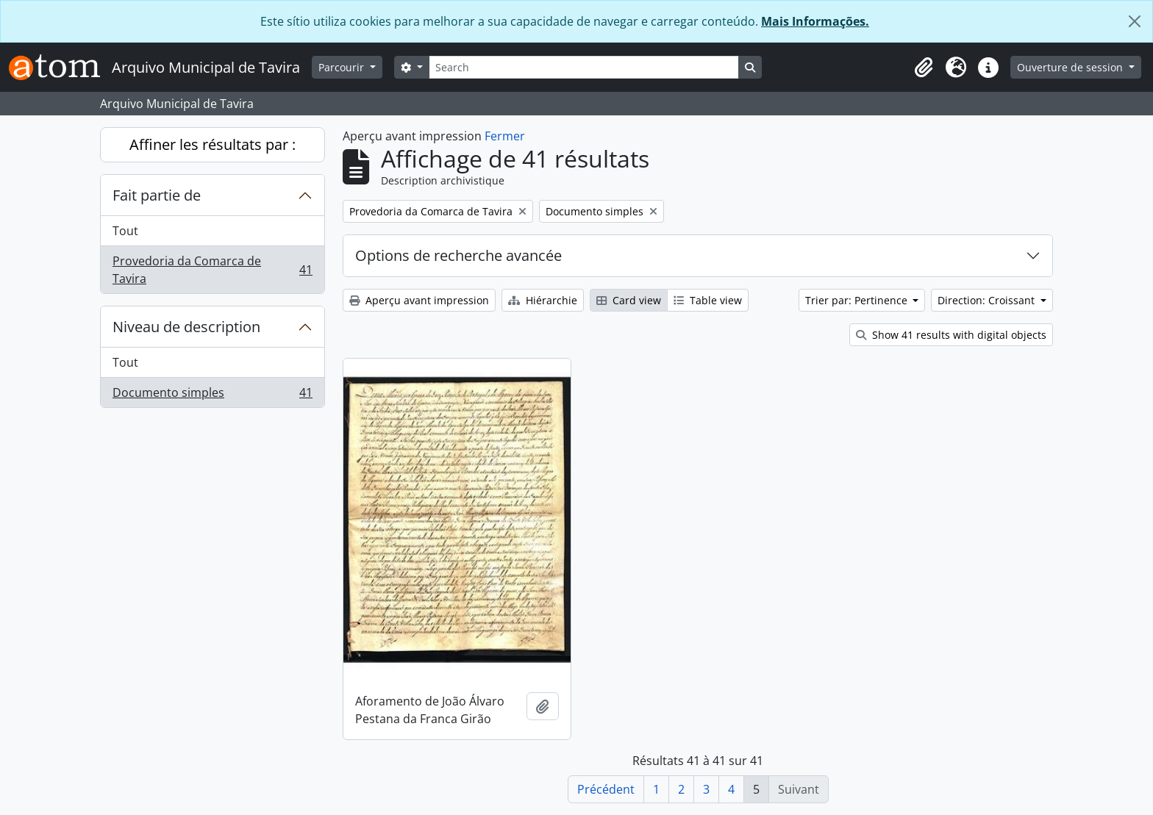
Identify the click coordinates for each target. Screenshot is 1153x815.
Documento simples (212, 395)
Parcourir (342, 67)
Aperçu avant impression (419, 300)
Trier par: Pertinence (857, 300)
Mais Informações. (815, 21)
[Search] (584, 67)
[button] (923, 67)
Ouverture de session (1071, 67)
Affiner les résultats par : (212, 144)
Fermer (505, 136)
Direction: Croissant (988, 300)
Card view (628, 300)
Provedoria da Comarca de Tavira (212, 270)
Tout (125, 231)
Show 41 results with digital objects (951, 335)
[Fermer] (1134, 21)
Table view (708, 300)
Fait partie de (157, 195)
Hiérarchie (542, 300)
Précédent (606, 789)
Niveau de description (186, 327)
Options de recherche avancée (458, 255)
